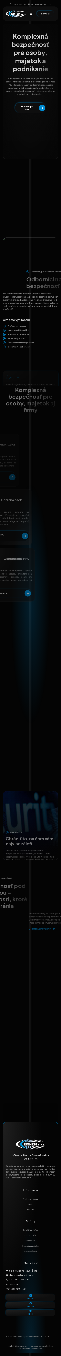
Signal (30, 1314)
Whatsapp (30, 1306)
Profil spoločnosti (30, 1199)
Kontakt (30, 1209)
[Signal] (30, 1311)
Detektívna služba (30, 1230)
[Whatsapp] (30, 1303)
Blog (30, 1204)
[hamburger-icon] (31, 14)
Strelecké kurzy (30, 1252)
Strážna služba (30, 1241)
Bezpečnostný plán (30, 1246)
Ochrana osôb (30, 1235)
